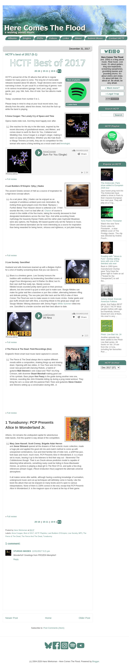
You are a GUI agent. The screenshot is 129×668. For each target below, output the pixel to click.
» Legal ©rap (112, 94)
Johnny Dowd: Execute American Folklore (111, 300)
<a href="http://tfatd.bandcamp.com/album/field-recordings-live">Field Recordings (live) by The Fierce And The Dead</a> (47, 399)
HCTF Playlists (41, 533)
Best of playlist (73, 80)
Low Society (72, 533)
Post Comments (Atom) (53, 628)
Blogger (95, 661)
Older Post (84, 618)
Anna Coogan (17, 533)
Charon (48, 211)
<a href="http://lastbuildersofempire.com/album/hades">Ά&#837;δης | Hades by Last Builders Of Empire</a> (47, 241)
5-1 (59, 71)
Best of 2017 (29, 533)
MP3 (80, 533)
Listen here (72, 104)
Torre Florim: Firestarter (111, 221)
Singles (27, 38)
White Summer (64, 304)
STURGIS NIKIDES (22, 551)
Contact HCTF (116, 38)
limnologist (65, 143)
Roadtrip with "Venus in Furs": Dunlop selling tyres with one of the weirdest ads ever (111, 260)
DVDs (40, 38)
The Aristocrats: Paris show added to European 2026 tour (112, 185)
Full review (12, 179)
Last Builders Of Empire (57, 533)
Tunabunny (47, 536)
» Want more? (112, 88)
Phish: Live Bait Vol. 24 (111, 334)
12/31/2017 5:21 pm (41, 551)
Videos (53, 38)
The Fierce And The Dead (31, 536)
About (78, 38)
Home (48, 618)
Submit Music (95, 38)
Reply (16, 559)
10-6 (53, 71)
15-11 (45, 71)
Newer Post (11, 618)
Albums (12, 38)
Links (66, 38)
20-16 (37, 71)
